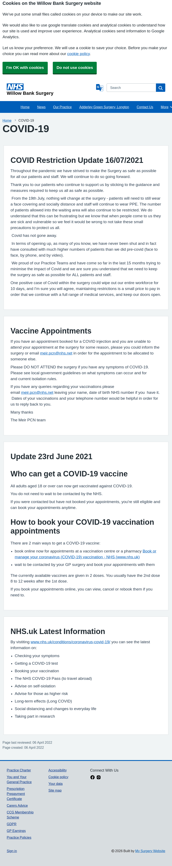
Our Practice (62, 107)
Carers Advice (17, 805)
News (41, 107)
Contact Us (145, 107)
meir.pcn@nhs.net (56, 353)
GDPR (11, 824)
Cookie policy (58, 777)
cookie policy (78, 54)
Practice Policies (19, 837)
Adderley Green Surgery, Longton (104, 107)
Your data (55, 783)
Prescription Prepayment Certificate (16, 793)
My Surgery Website (150, 851)
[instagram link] (98, 778)
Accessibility (57, 770)
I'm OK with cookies (25, 68)
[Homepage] (50, 89)
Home (25, 107)
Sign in (12, 851)
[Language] (99, 87)
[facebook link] (92, 778)
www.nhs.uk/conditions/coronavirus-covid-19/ (70, 642)
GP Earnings (16, 830)
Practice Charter (19, 770)
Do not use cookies (75, 68)
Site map (55, 790)
